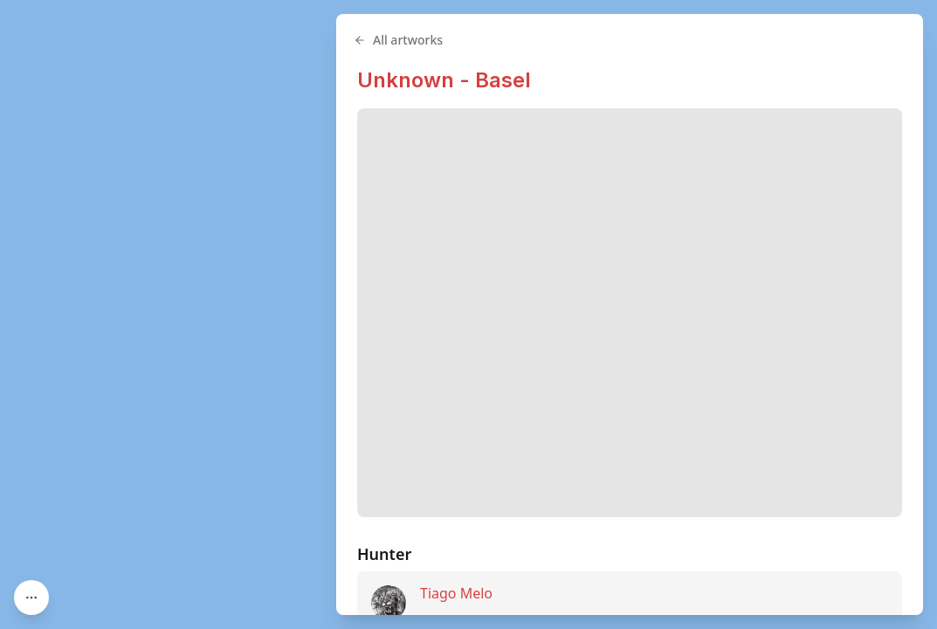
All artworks (398, 39)
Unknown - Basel (444, 80)
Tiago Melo (456, 593)
